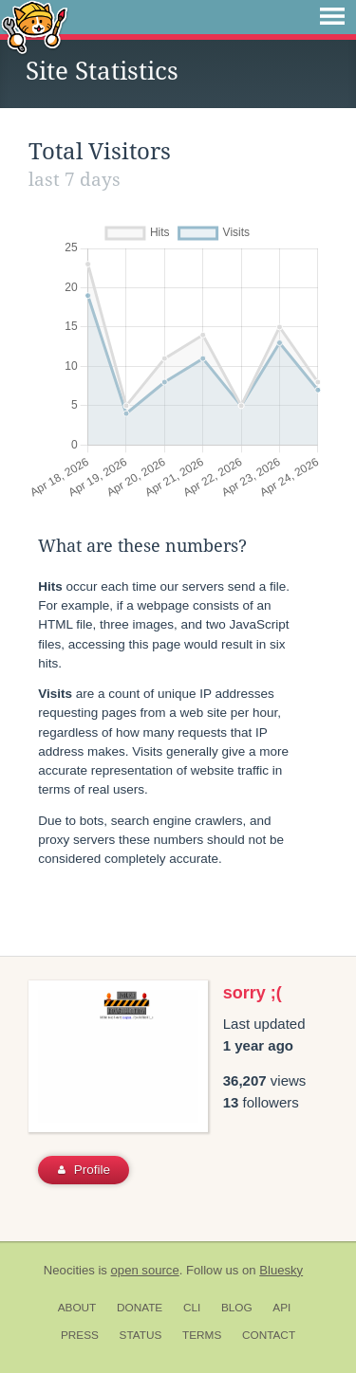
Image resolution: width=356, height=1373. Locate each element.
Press (80, 1335)
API (281, 1307)
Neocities (69, 1270)
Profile (84, 1169)
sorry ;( (252, 992)
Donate (139, 1307)
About (77, 1307)
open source (145, 1270)
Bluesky (281, 1270)
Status (141, 1335)
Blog (237, 1307)
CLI (191, 1307)
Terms (201, 1335)
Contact (268, 1335)
